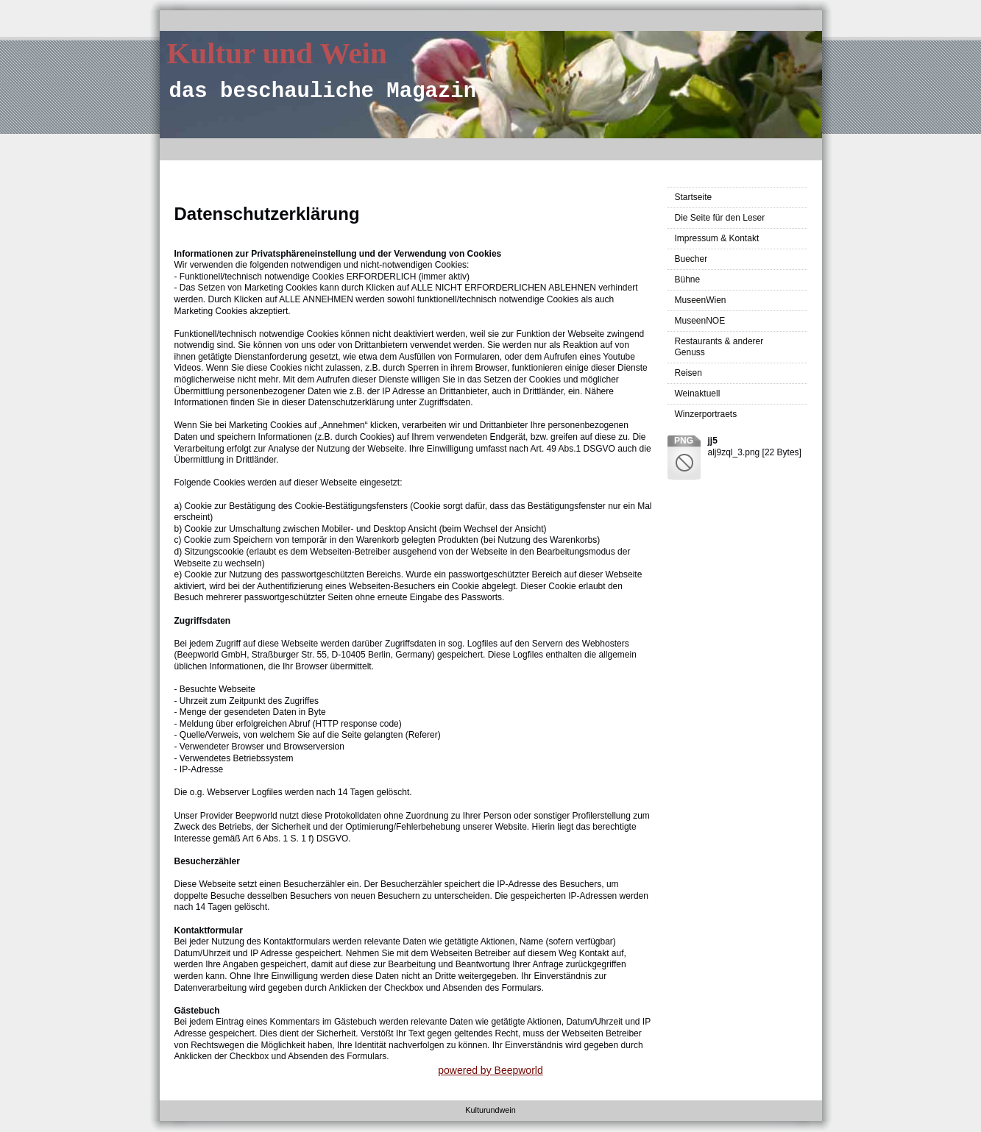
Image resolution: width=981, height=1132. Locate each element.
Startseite (693, 197)
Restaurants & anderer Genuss (719, 346)
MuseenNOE (700, 321)
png (683, 440)
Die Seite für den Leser (720, 218)
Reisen (688, 373)
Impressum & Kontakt (717, 238)
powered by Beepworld (490, 1070)
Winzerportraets (706, 414)
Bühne (688, 279)
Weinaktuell (697, 393)
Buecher (691, 259)
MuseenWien (700, 300)
